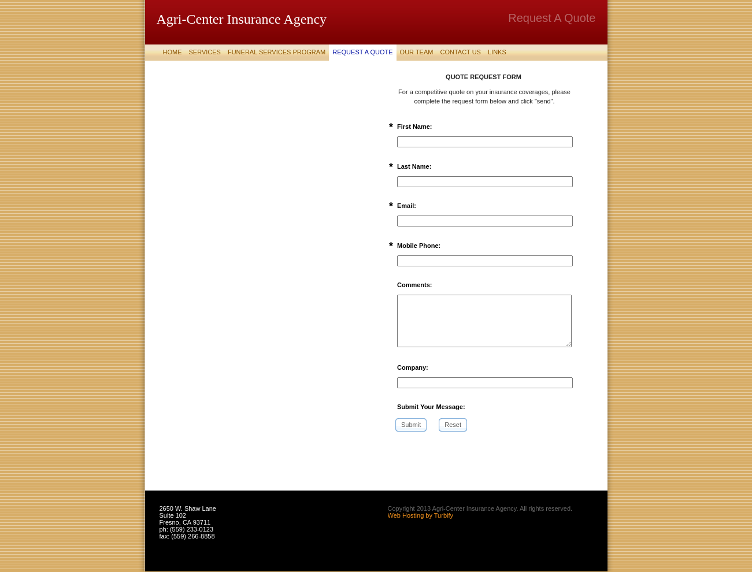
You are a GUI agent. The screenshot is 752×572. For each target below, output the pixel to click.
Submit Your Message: (431, 406)
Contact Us (460, 52)
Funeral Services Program (276, 52)
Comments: (414, 284)
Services (205, 52)
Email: (406, 205)
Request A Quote (362, 52)
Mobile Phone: (418, 245)
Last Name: (414, 166)
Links (497, 52)
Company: (412, 367)
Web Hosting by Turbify (421, 515)
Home (172, 52)
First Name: (414, 126)
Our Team (417, 52)
